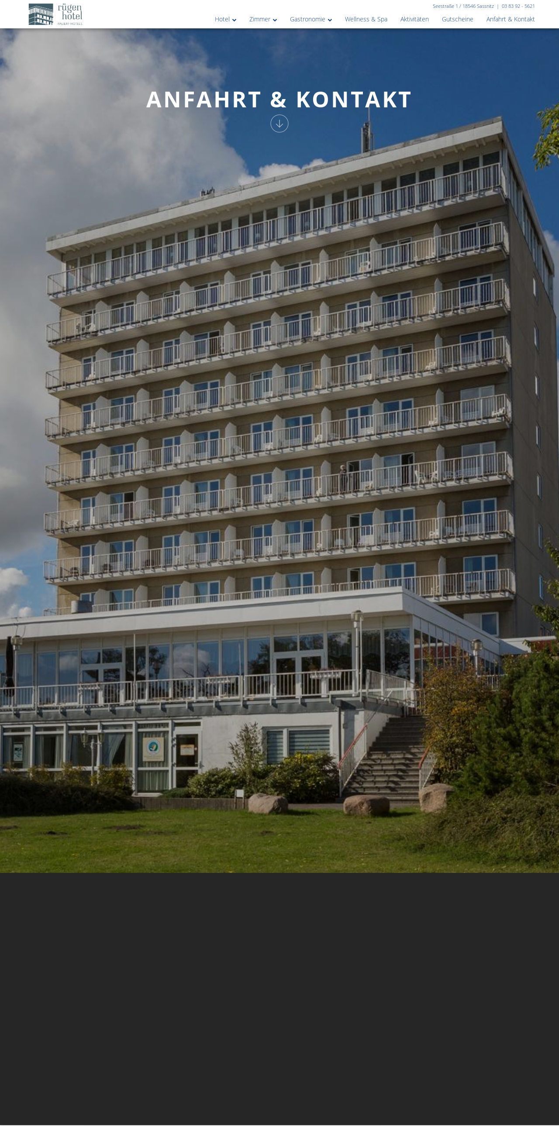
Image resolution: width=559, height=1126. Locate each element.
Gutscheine (457, 19)
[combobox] (329, 1114)
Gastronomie (307, 19)
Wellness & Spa (366, 19)
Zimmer (259, 19)
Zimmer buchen (428, 1114)
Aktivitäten (414, 19)
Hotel (222, 19)
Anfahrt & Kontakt (511, 19)
